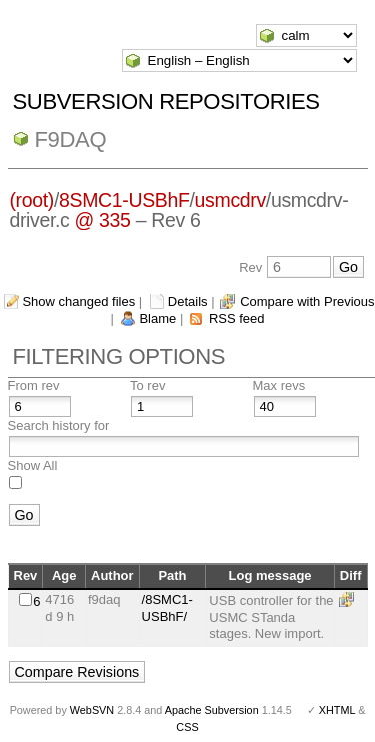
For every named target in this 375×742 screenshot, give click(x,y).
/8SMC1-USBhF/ (167, 608)
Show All (33, 465)
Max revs (279, 385)
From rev (34, 385)
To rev (147, 385)
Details (188, 301)
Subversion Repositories (166, 101)
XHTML (337, 710)
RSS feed (237, 318)
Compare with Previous (307, 301)
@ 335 (103, 220)
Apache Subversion (212, 710)
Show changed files (78, 301)
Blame (157, 318)
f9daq (71, 139)
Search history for (59, 425)
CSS (187, 727)
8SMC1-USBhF (124, 200)
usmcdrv (230, 200)
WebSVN (92, 710)
